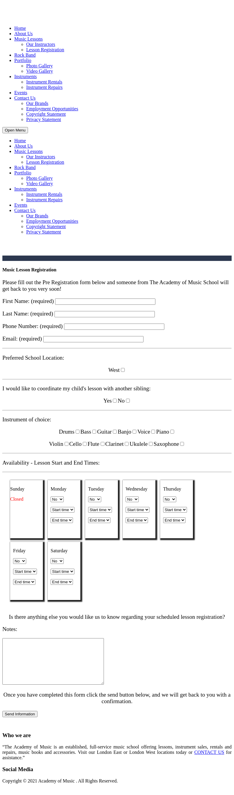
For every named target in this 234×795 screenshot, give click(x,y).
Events (20, 92)
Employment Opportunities (52, 108)
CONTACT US (209, 761)
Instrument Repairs (44, 87)
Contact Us (25, 97)
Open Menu (15, 130)
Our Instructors (40, 44)
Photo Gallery (39, 65)
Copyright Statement (46, 114)
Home (20, 28)
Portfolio (22, 60)
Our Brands (37, 103)
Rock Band (25, 55)
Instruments (25, 76)
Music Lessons (28, 38)
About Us (23, 33)
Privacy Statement (43, 119)
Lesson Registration (45, 49)
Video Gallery (39, 71)
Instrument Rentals (44, 81)
